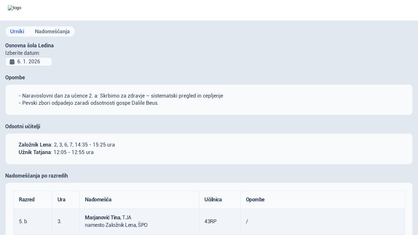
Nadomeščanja (52, 31)
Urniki (17, 31)
